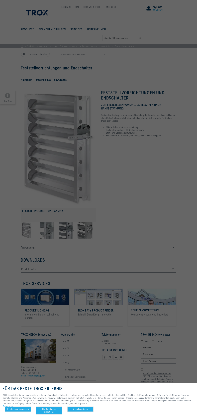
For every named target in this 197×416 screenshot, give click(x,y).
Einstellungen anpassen (18, 409)
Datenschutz (8, 406)
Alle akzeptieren (80, 409)
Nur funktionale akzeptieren (49, 410)
